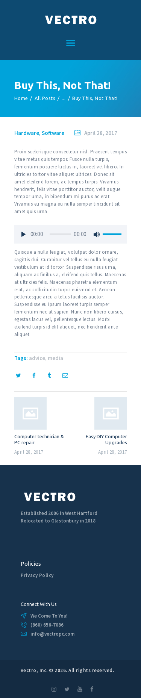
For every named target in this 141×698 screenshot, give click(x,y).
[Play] (23, 234)
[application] (70, 236)
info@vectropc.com (52, 634)
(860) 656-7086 (47, 625)
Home (21, 98)
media (55, 358)
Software (53, 132)
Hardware (26, 132)
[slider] (60, 234)
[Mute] (97, 234)
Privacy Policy (37, 575)
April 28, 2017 (100, 132)
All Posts (45, 98)
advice (37, 358)
